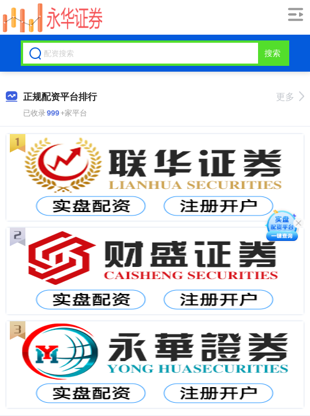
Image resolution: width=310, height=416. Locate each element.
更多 (290, 97)
